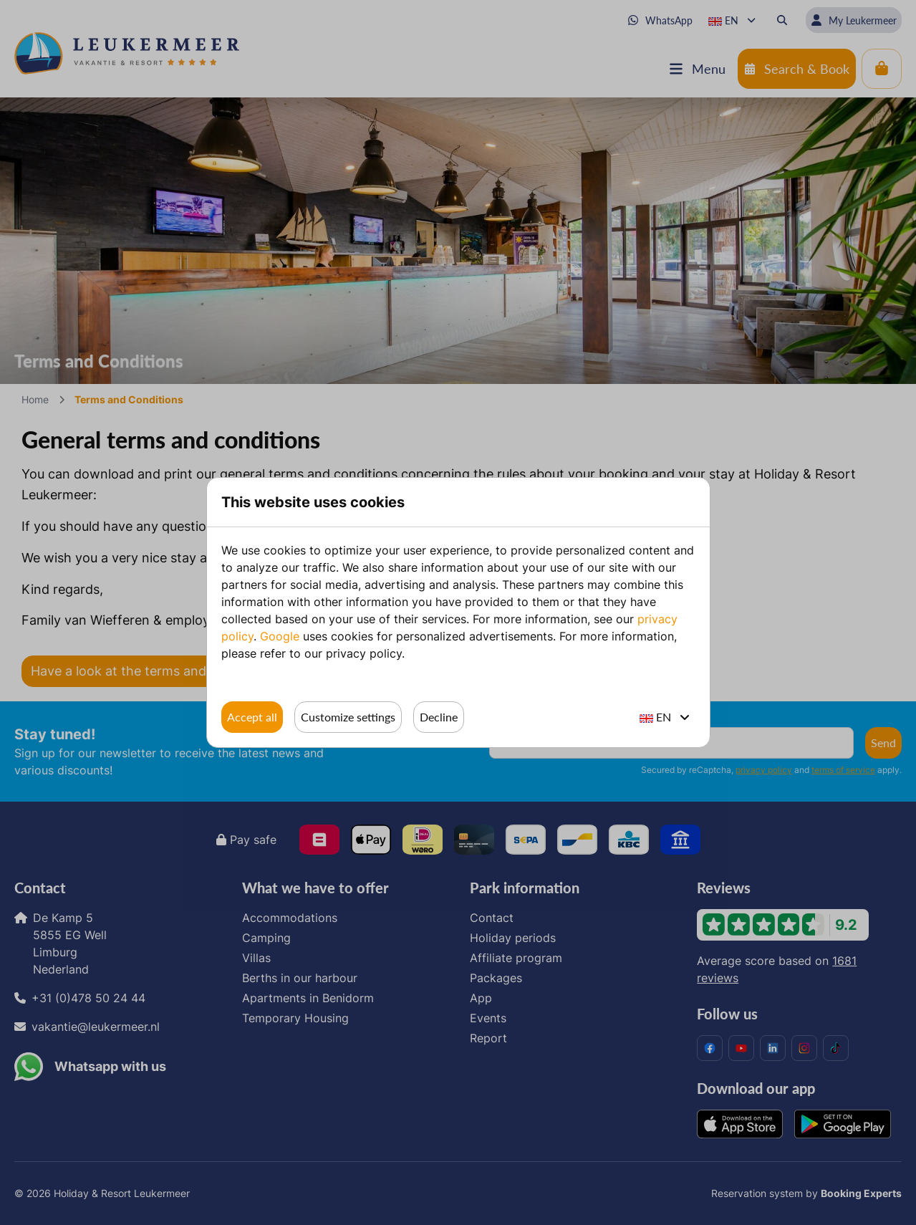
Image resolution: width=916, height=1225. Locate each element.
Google (279, 636)
